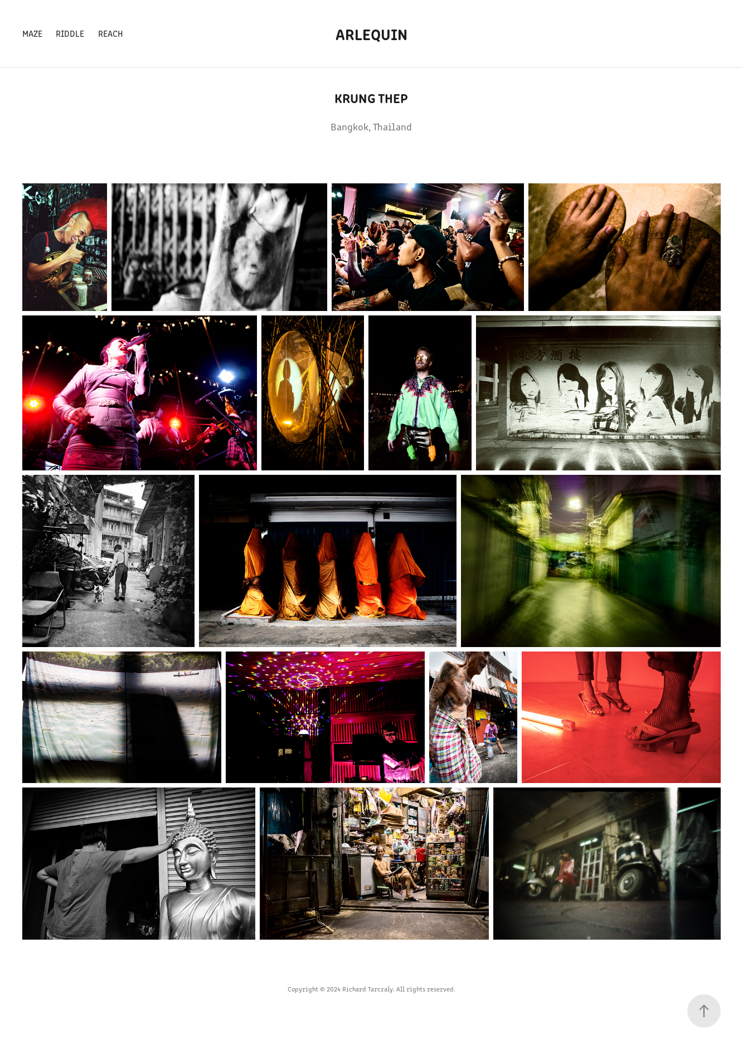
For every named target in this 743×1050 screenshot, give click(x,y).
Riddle (70, 33)
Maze (32, 33)
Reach (110, 33)
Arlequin (371, 33)
